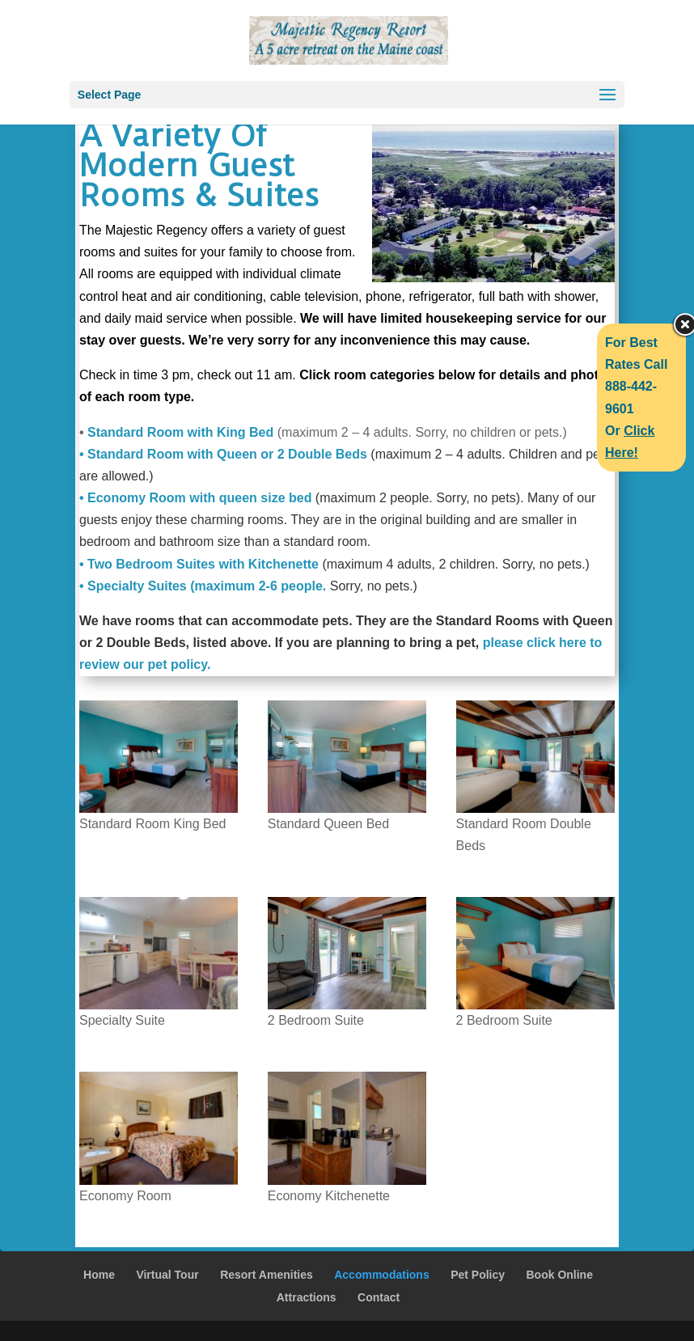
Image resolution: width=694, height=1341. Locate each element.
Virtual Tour (167, 1274)
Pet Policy (478, 1274)
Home (99, 1274)
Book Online (560, 1274)
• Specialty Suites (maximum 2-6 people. (202, 586)
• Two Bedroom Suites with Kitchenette (199, 564)
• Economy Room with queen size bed (195, 498)
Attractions (306, 1297)
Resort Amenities (266, 1274)
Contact (379, 1297)
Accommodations (381, 1274)
